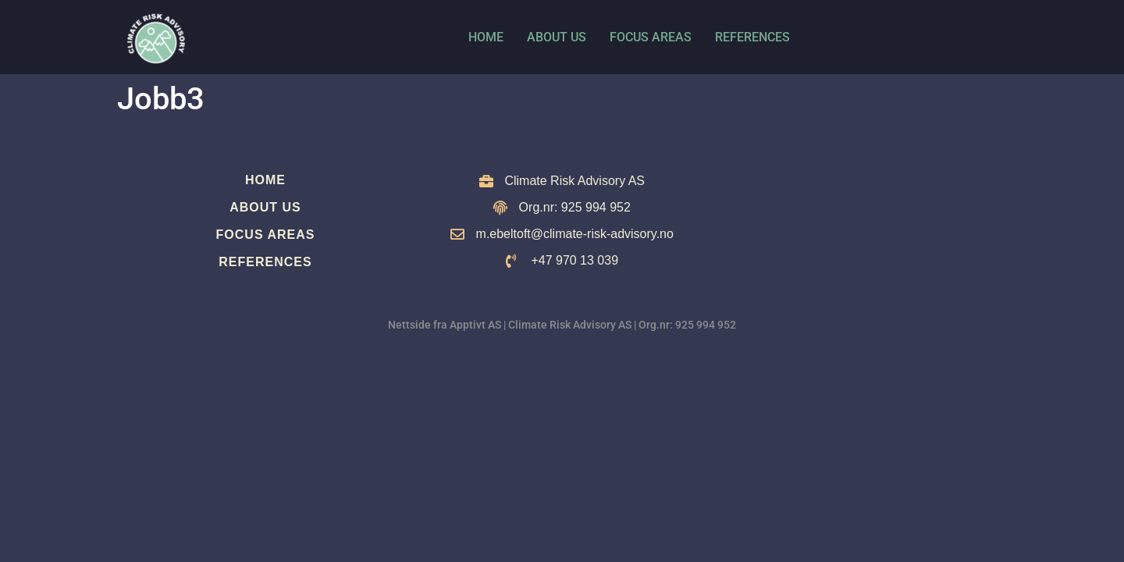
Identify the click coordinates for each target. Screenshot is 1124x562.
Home (485, 37)
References (752, 37)
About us (556, 37)
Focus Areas (651, 37)
